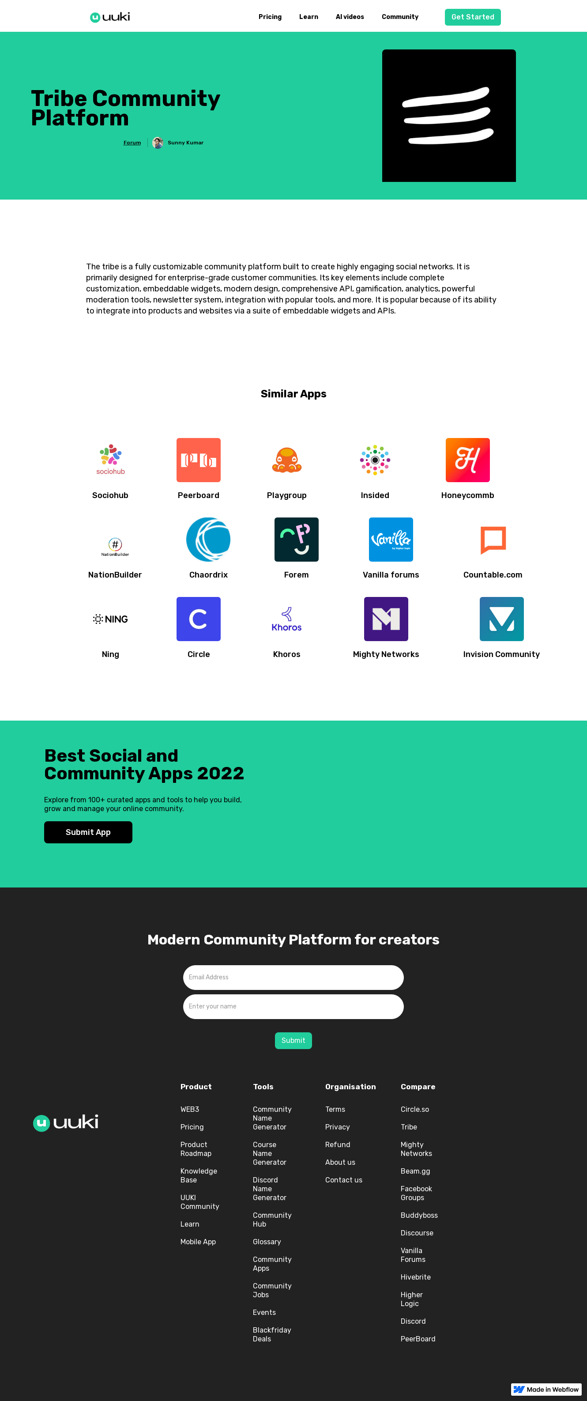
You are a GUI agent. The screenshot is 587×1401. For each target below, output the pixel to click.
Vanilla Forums (413, 1255)
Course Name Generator (269, 1153)
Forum (132, 143)
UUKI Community (200, 1202)
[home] (112, 15)
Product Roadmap (196, 1149)
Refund (337, 1144)
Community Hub (272, 1219)
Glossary (267, 1242)
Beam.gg (415, 1171)
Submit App (88, 832)
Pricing (270, 17)
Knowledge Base (199, 1175)
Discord (413, 1321)
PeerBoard (418, 1339)
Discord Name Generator (269, 1189)
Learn (308, 17)
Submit (293, 1040)
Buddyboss (419, 1215)
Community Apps (272, 1264)
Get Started (473, 17)
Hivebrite (416, 1277)
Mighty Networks (416, 1149)
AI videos (350, 17)
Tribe (409, 1127)
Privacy (337, 1127)
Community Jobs (272, 1290)
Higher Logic (412, 1299)
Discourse (417, 1233)
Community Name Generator (272, 1118)
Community (400, 17)
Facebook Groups (416, 1193)
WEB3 (190, 1109)
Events (264, 1312)
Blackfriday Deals (272, 1334)
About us (340, 1162)
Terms (335, 1109)
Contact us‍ (343, 1180)
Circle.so (415, 1109)
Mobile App (198, 1242)
